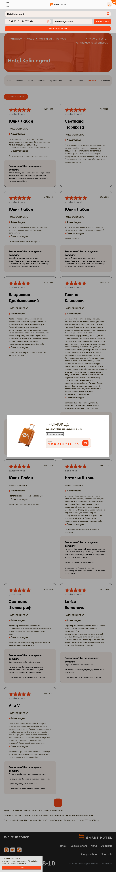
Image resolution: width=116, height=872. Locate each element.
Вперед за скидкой (55, 434)
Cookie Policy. (21, 864)
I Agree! (21, 868)
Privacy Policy (32, 861)
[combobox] (58, 14)
